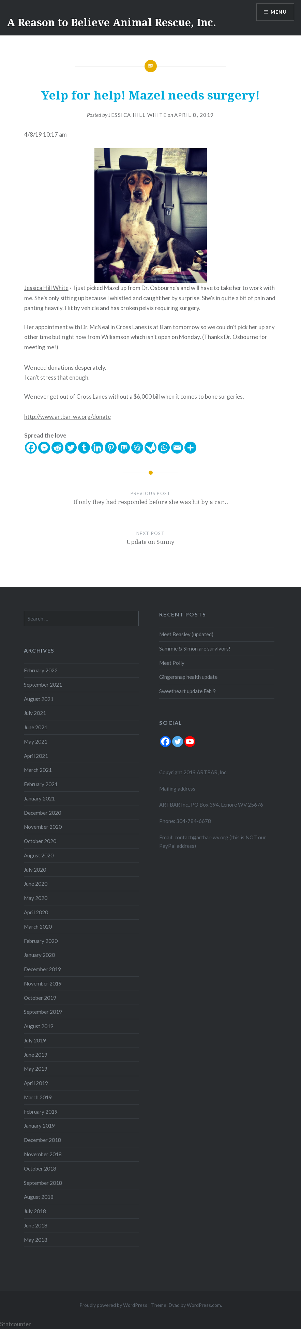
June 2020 (35, 884)
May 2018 (35, 1240)
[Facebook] (31, 448)
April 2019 (36, 1083)
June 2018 (35, 1225)
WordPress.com (204, 1305)
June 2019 (35, 1055)
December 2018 (42, 1140)
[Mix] (124, 448)
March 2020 (38, 926)
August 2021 (39, 699)
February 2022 (41, 670)
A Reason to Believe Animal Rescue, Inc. (111, 22)
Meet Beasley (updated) (186, 634)
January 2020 (39, 955)
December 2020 (42, 813)
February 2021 (41, 784)
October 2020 (40, 841)
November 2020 (43, 827)
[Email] (177, 448)
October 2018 (40, 1168)
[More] (190, 448)
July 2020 (35, 870)
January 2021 (39, 798)
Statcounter (15, 1324)
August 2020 (39, 855)
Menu (278, 12)
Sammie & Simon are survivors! (194, 648)
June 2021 (35, 727)
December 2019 (42, 969)
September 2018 (43, 1183)
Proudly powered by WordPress (113, 1305)
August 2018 (39, 1197)
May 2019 (35, 1069)
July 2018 (35, 1211)
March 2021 (38, 770)
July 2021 (35, 713)
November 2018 (43, 1154)
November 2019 (43, 983)
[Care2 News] (150, 448)
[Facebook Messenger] (44, 448)
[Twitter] (71, 448)
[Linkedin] (97, 448)
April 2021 (36, 756)
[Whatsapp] (164, 448)
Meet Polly (171, 663)
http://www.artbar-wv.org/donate (67, 416)
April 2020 (36, 912)
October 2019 (40, 998)
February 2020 (41, 941)
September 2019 (43, 1012)
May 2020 (35, 898)
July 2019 (35, 1040)
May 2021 (35, 741)
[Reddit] (57, 448)
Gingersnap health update (188, 677)
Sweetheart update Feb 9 (187, 691)
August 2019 (39, 1026)
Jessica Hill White (137, 115)
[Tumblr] (84, 448)
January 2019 (39, 1125)
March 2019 (38, 1097)
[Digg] (137, 448)
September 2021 (43, 685)
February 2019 (41, 1112)
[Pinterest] (111, 448)
